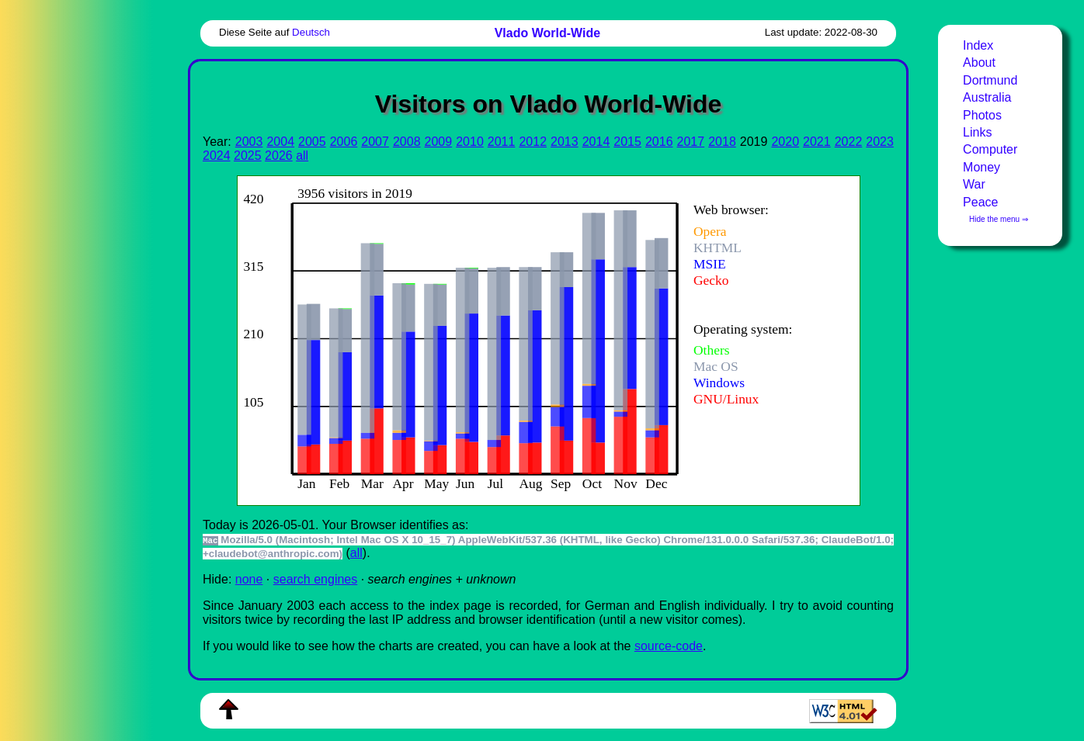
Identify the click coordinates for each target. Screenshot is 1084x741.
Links (977, 132)
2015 (627, 141)
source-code (668, 646)
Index (978, 45)
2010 (470, 141)
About (979, 62)
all (302, 155)
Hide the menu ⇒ (998, 219)
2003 (249, 141)
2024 (217, 155)
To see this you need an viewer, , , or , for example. (536, 338)
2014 (596, 141)
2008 (407, 141)
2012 (533, 141)
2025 (248, 155)
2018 (722, 141)
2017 (691, 141)
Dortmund (990, 80)
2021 (817, 141)
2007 (375, 141)
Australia (987, 97)
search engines (315, 579)
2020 (785, 141)
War (974, 184)
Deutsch (311, 32)
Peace (980, 202)
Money (981, 167)
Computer (990, 149)
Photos (982, 115)
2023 (880, 141)
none (249, 579)
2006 (344, 141)
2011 (502, 141)
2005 (312, 141)
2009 (439, 141)
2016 (659, 141)
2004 (280, 141)
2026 (279, 155)
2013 (564, 141)
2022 (849, 141)
